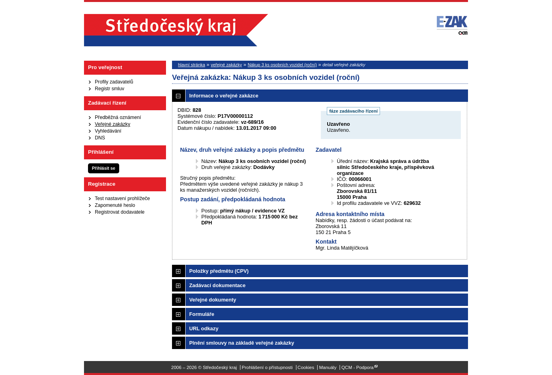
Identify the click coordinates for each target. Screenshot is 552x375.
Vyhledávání (108, 131)
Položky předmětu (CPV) (219, 271)
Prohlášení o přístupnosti (267, 367)
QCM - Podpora (357, 367)
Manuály (328, 367)
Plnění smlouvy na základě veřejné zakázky (241, 343)
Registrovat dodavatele (119, 212)
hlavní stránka (191, 64)
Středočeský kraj (176, 30)
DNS (100, 138)
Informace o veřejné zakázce (223, 96)
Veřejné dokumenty (212, 300)
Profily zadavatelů (114, 82)
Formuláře (201, 314)
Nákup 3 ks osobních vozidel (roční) (282, 64)
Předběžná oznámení (118, 117)
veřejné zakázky (226, 64)
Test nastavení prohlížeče (122, 198)
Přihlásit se (103, 168)
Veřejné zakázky (112, 124)
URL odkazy (203, 328)
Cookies (306, 367)
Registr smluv (109, 88)
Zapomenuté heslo (115, 205)
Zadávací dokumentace (217, 285)
